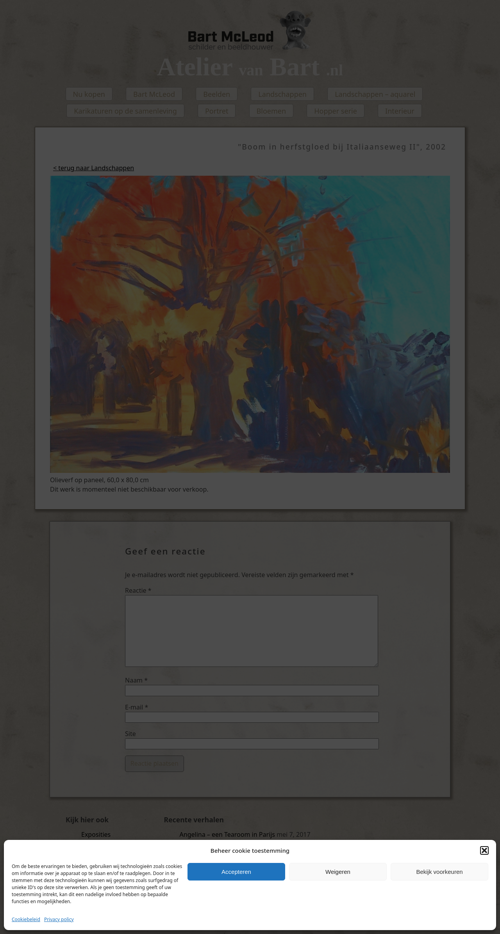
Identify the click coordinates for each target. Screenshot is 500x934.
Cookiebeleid (26, 919)
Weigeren (337, 871)
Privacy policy (59, 919)
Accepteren (236, 871)
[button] (484, 850)
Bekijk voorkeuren (439, 871)
